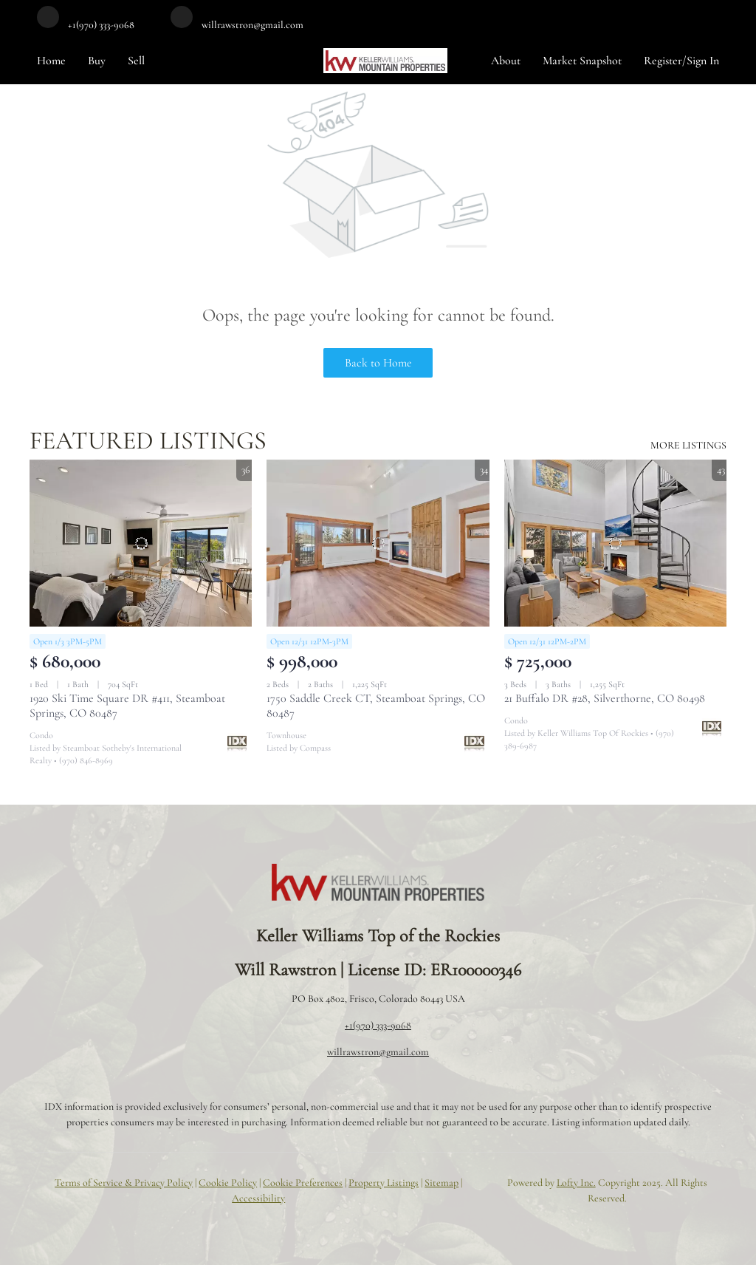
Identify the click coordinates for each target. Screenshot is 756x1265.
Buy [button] (97, 60)
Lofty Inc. (576, 1182)
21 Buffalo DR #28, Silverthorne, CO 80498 (604, 698)
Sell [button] (136, 60)
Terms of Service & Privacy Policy (124, 1182)
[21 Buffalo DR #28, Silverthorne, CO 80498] (615, 543)
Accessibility (258, 1198)
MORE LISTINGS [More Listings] (688, 445)
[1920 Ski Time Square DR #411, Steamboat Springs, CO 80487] (141, 543)
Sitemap (441, 1182)
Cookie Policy (228, 1182)
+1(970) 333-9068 (378, 1025)
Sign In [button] (703, 60)
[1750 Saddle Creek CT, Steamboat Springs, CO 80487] (378, 543)
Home (51, 60)
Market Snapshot (582, 60)
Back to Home (378, 362)
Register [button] (663, 60)
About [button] (505, 60)
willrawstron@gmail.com (378, 1052)
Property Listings (383, 1182)
